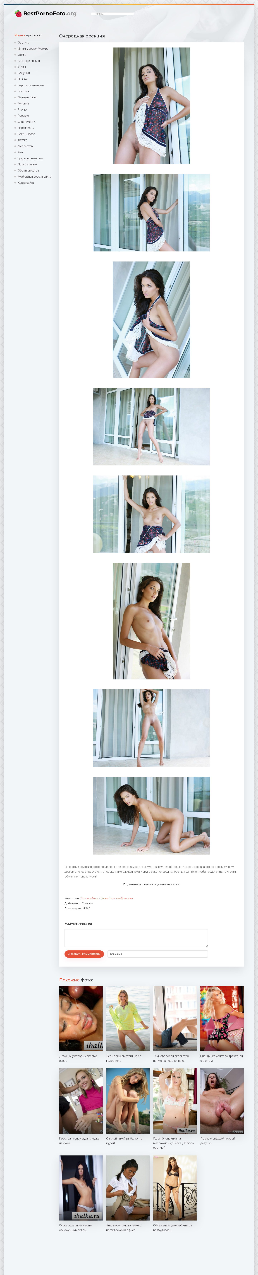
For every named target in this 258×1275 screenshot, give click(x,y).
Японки (22, 109)
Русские (23, 115)
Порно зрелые (27, 164)
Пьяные (23, 79)
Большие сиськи (29, 61)
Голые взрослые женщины (117, 898)
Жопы (22, 67)
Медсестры (25, 146)
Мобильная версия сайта (34, 176)
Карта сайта (26, 182)
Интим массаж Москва (33, 48)
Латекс (22, 140)
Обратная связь (28, 170)
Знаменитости (27, 97)
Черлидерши (26, 128)
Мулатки (23, 103)
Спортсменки (26, 121)
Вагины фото (26, 134)
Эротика (23, 42)
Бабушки (24, 73)
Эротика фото (89, 898)
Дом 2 (22, 54)
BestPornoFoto (50, 13)
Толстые (23, 91)
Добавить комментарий (84, 954)
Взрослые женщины (31, 85)
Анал (21, 152)
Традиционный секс (31, 158)
